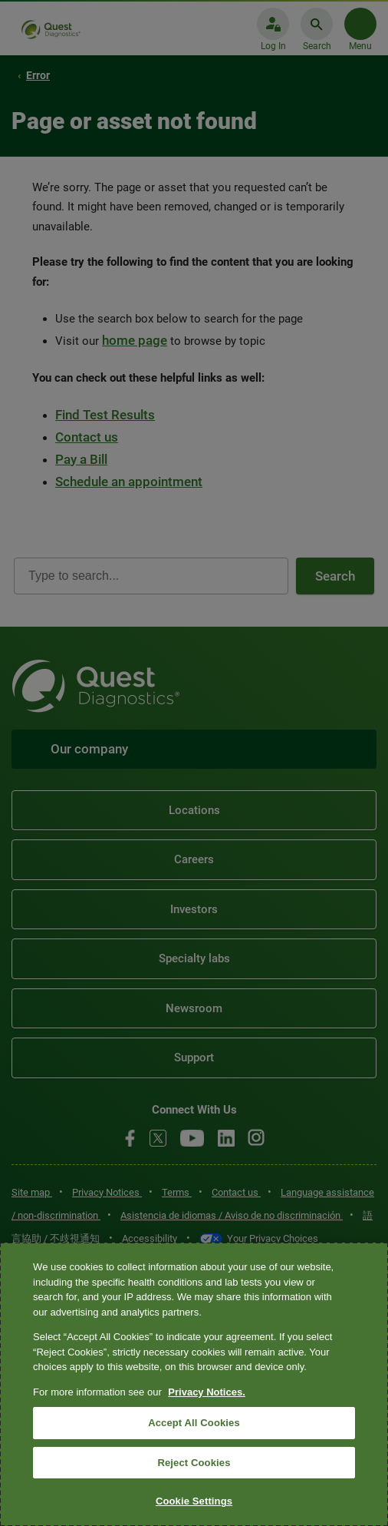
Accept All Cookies (194, 1422)
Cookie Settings (194, 1501)
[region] (194, 1384)
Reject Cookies (193, 1462)
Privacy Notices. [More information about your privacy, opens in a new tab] (206, 1392)
